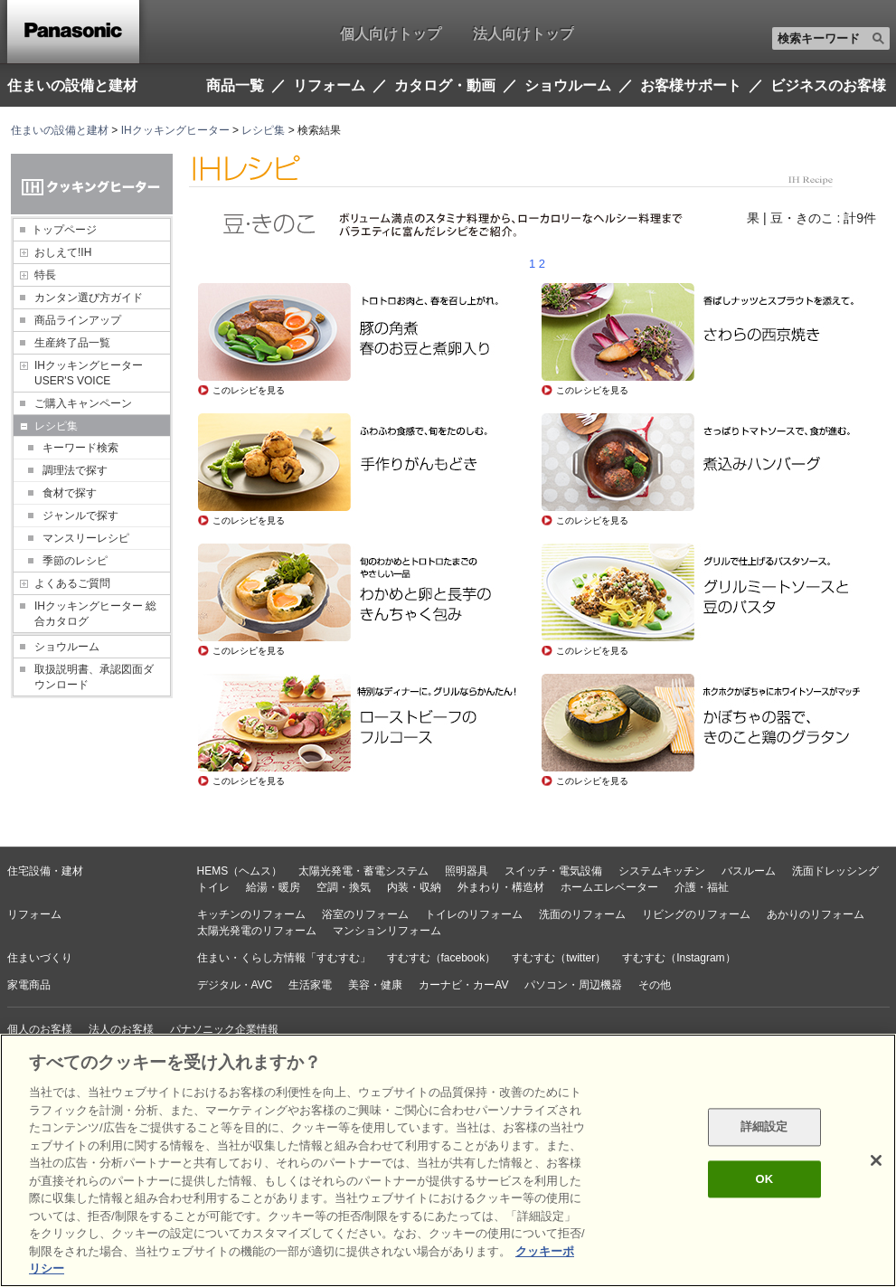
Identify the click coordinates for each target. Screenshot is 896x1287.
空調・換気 (343, 887)
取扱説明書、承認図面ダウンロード (94, 677)
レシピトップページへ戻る (262, 827)
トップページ (64, 229)
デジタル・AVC (235, 985)
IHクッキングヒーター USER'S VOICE (88, 373)
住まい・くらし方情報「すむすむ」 (284, 957)
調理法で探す (75, 470)
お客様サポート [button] (690, 86)
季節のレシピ (75, 560)
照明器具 (466, 871)
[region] (448, 1160)
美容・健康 (375, 985)
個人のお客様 (39, 1029)
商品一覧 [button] (235, 86)
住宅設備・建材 (45, 871)
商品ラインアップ (77, 320)
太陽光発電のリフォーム (256, 930)
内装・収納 (414, 887)
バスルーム (749, 871)
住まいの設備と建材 (72, 85)
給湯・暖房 (273, 887)
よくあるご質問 (72, 583)
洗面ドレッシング (835, 871)
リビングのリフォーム (696, 914)
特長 (45, 275)
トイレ (213, 887)
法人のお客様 (121, 1029)
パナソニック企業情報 (224, 1029)
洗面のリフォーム (582, 914)
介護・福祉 (701, 887)
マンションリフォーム (387, 930)
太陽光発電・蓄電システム (363, 871)
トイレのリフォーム (474, 914)
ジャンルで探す (80, 515)
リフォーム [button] (329, 86)
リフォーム (34, 914)
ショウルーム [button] (567, 86)
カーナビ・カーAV (463, 985)
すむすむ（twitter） (559, 957)
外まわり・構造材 (500, 887)
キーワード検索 (80, 447)
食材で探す (69, 493)
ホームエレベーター (609, 887)
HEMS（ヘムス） (240, 871)
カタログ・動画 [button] (444, 86)
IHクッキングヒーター (175, 130)
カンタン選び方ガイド (88, 297)
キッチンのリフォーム (251, 914)
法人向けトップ (523, 33)
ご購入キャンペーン (83, 403)
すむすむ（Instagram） (678, 957)
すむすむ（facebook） (441, 957)
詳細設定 (764, 1127)
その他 (654, 985)
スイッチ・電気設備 (553, 871)
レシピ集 (263, 130)
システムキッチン (661, 871)
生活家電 (310, 985)
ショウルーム (66, 646)
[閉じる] (876, 1160)
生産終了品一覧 (72, 342)
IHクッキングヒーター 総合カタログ (95, 614)
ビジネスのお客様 (828, 86)
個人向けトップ (390, 33)
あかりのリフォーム (815, 914)
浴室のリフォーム (365, 914)
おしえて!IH (62, 252)
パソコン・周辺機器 (573, 985)
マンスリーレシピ (85, 538)
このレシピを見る (248, 390)
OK (764, 1179)
